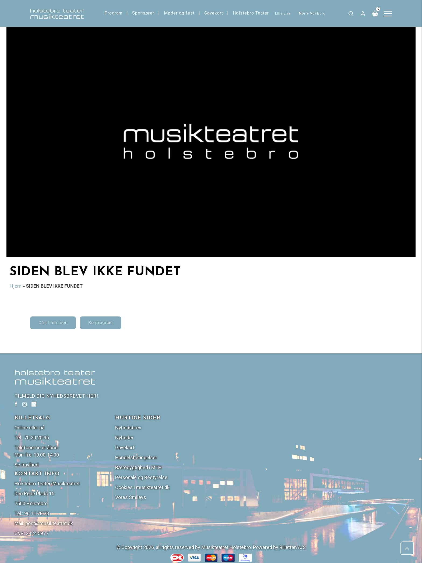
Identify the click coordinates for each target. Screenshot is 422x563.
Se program (100, 322)
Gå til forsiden (53, 322)
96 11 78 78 (237, 470)
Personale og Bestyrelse (342, 434)
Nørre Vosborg (312, 13)
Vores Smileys (331, 454)
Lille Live (283, 13)
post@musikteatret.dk (249, 480)
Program (113, 13)
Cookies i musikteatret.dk (343, 444)
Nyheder (325, 394)
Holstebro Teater (251, 13)
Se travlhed (227, 422)
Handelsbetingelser (337, 414)
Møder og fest (179, 13)
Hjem (16, 286)
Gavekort (213, 13)
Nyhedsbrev (329, 384)
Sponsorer (143, 13)
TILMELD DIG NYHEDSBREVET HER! (56, 396)
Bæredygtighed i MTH (339, 424)
